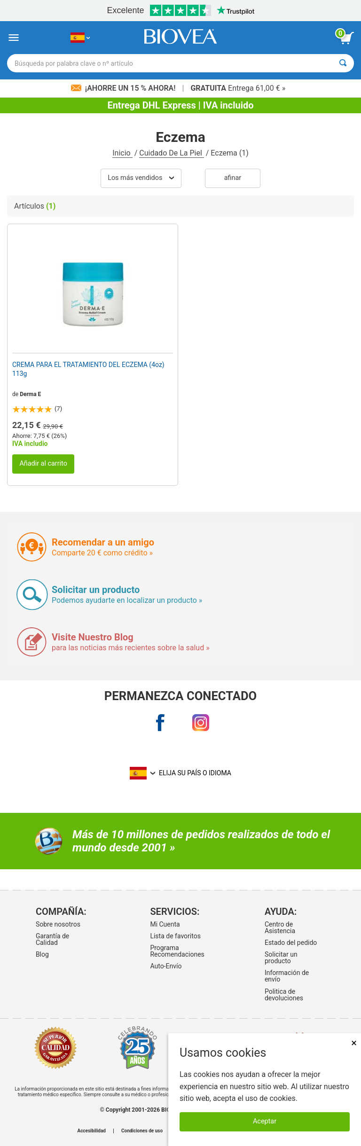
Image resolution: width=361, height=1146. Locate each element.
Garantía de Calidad (52, 939)
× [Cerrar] (354, 1043)
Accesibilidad (91, 1131)
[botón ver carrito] (347, 38)
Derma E (30, 394)
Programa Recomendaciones (177, 951)
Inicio (122, 152)
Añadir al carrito (43, 464)
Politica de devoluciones (284, 995)
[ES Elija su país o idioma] (80, 38)
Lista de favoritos (175, 936)
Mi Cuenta (165, 924)
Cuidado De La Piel (171, 152)
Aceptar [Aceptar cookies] (264, 1121)
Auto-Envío (165, 966)
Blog (42, 954)
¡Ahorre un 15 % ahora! (124, 88)
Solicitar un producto (281, 958)
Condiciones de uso (142, 1131)
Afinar (232, 178)
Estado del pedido (291, 942)
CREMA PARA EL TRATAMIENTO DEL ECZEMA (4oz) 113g (88, 369)
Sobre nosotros (58, 924)
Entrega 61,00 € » (237, 88)
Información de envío (287, 976)
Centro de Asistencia (280, 927)
